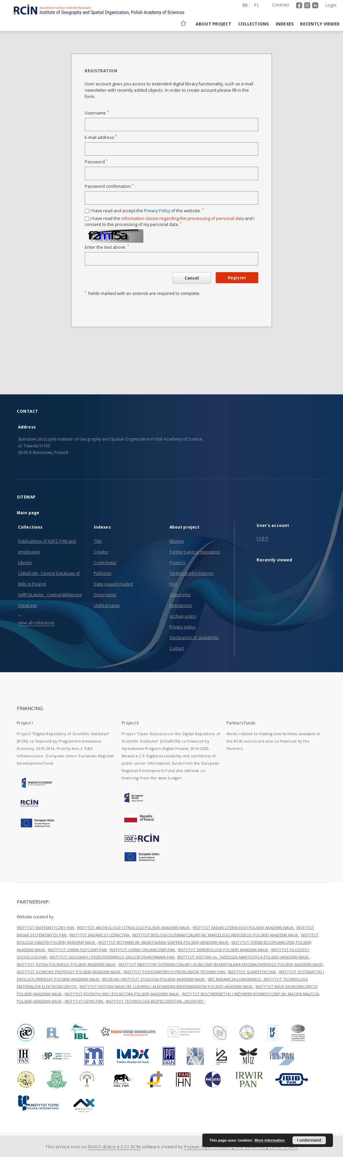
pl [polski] (256, 5)
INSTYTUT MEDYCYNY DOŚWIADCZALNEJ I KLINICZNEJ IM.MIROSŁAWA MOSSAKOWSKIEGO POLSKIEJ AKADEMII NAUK (221, 964)
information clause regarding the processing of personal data (182, 218)
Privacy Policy (157, 211)
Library (25, 562)
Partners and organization (194, 552)
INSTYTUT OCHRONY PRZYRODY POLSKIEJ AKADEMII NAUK (69, 971)
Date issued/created (113, 584)
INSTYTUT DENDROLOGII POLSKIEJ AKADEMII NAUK (223, 949)
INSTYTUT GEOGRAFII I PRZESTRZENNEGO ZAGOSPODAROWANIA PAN (112, 956)
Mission (176, 541)
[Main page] (183, 23)
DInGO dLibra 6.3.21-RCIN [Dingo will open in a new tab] (114, 1147)
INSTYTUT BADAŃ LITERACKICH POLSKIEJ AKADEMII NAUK (243, 927)
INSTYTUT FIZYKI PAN (84, 1001)
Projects (177, 562)
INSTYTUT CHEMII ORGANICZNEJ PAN (143, 949)
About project (213, 24)
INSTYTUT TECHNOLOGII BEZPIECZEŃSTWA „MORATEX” (155, 1001)
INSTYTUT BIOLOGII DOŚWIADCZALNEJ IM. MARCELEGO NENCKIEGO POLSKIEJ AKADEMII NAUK (215, 934)
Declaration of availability (194, 637)
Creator (101, 552)
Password (96, 162)
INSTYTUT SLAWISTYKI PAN (252, 971)
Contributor (105, 562)
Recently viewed (320, 24)
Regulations (180, 605)
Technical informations (191, 573)
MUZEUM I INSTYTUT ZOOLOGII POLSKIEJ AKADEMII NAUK (154, 979)
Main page (28, 513)
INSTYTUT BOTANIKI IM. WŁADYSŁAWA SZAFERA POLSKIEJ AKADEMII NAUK (163, 942)
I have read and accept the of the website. (147, 211)
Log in (262, 538)
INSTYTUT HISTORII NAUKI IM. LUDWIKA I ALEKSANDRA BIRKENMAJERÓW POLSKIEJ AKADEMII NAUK (166, 986)
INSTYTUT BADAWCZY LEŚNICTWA (99, 934)
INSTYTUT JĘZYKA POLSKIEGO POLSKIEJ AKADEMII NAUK (67, 964)
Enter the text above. (107, 247)
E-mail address (101, 137)
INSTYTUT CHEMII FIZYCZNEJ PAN (78, 949)
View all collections (36, 623)
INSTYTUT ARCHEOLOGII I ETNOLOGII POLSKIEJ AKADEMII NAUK (134, 927)
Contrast (280, 5)
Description (105, 595)
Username (97, 113)
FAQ (173, 584)
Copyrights (180, 595)
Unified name (107, 605)
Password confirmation (109, 186)
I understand (309, 1140)
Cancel (192, 278)
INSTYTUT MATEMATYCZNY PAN (46, 927)
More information (270, 1140)
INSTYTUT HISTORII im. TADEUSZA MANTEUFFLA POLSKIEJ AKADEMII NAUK (243, 956)
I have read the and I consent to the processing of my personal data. (170, 221)
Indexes (285, 24)
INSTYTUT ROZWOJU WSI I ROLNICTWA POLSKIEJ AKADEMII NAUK (122, 993)
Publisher (103, 573)
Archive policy (183, 616)
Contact (177, 648)
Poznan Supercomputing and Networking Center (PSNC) (240, 1147)
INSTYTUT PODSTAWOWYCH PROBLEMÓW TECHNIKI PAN (175, 971)
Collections (253, 24)
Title (98, 541)
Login (331, 5)
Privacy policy (182, 627)
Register (237, 278)
